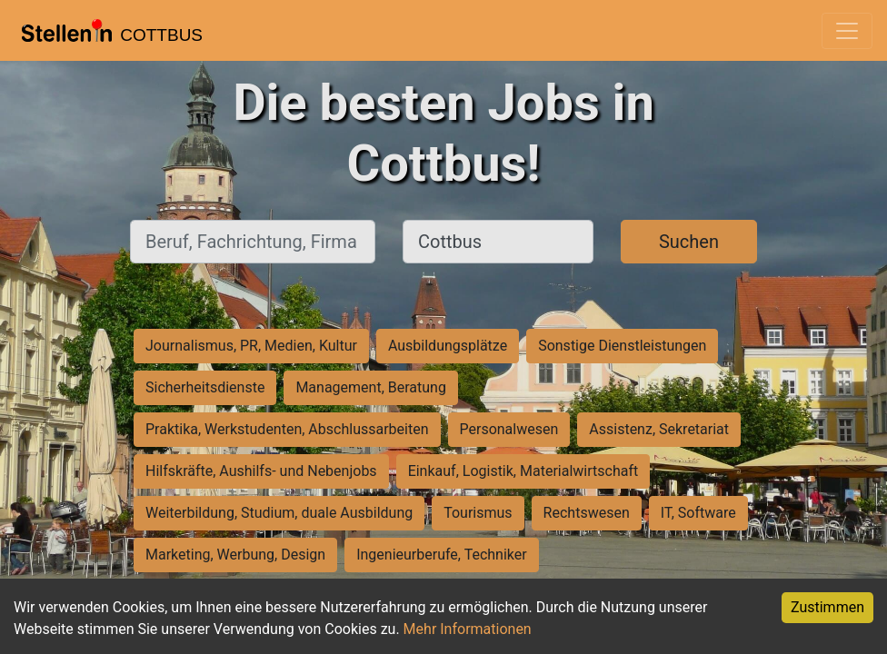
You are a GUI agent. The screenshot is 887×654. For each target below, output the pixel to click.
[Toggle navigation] (847, 31)
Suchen (689, 242)
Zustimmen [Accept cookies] (827, 607)
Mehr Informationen (468, 629)
